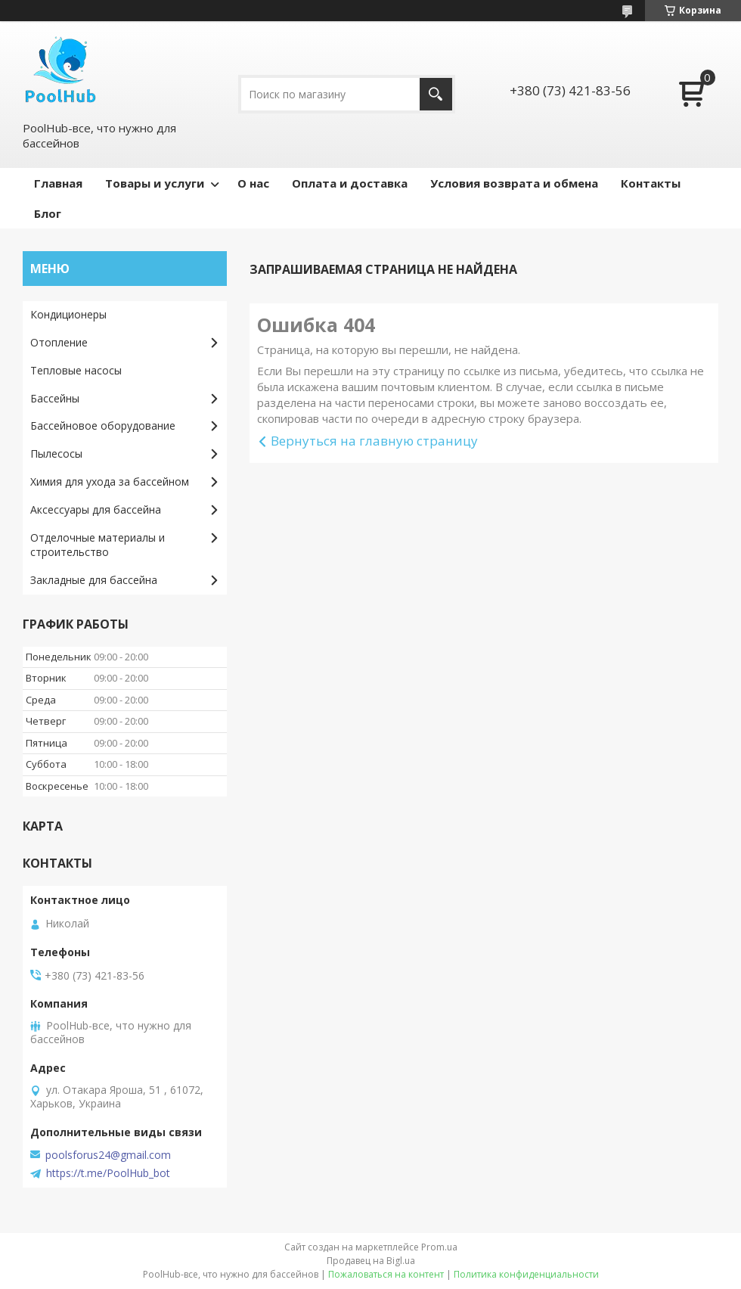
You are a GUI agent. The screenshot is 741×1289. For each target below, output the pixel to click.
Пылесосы (56, 453)
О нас (253, 183)
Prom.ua (439, 1247)
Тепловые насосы (76, 370)
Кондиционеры (68, 314)
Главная (58, 183)
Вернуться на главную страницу (374, 440)
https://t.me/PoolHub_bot (108, 1173)
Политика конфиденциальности (526, 1274)
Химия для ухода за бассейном (109, 481)
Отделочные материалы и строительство (97, 544)
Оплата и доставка (350, 183)
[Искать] (436, 94)
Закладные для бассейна (93, 580)
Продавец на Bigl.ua (371, 1260)
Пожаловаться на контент (386, 1274)
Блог (47, 213)
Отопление (59, 342)
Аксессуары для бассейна (95, 509)
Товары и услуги (154, 183)
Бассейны (54, 398)
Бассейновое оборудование (102, 425)
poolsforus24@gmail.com (108, 1155)
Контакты (651, 183)
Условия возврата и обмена (514, 183)
